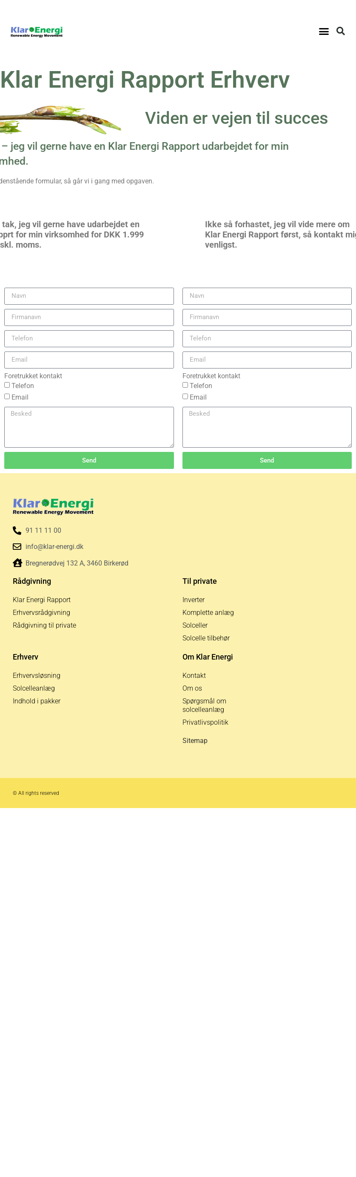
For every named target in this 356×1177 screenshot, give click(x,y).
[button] (324, 31)
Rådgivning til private (44, 625)
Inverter (193, 600)
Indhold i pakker (36, 701)
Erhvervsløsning (36, 675)
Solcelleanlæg (34, 688)
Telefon (22, 386)
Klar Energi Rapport (42, 600)
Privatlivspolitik (205, 722)
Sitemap (195, 741)
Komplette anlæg (208, 612)
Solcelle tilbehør (206, 638)
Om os (192, 688)
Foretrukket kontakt (33, 376)
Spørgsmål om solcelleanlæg (204, 705)
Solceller (195, 625)
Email (19, 397)
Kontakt (194, 675)
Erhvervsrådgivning (41, 612)
